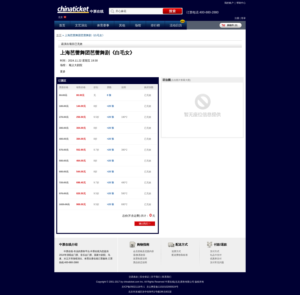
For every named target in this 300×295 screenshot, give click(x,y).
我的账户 (229, 3)
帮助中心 (241, 3)
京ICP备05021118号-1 (133, 286)
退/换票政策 (139, 255)
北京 (60, 17)
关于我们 (155, 276)
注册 (237, 18)
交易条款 (133, 276)
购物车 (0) (232, 25)
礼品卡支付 (216, 255)
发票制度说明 (140, 258)
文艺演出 (81, 25)
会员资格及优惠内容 (143, 251)
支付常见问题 (217, 262)
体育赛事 (103, 25)
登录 (243, 18)
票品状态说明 (140, 262)
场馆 (138, 25)
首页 (62, 25)
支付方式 (214, 251)
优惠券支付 (216, 258)
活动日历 (176, 25)
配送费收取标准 (180, 255)
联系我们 (166, 276)
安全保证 (144, 276)
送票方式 (176, 251)
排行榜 (155, 25)
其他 (122, 25)
